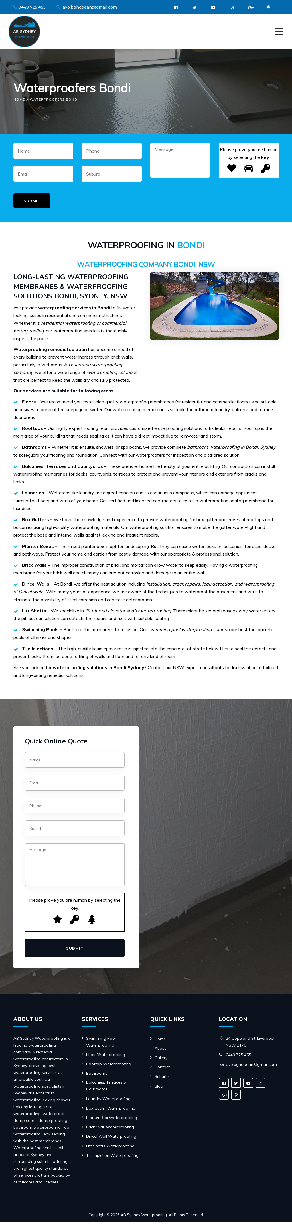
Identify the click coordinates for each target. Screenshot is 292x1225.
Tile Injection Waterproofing (112, 1158)
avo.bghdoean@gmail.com (90, 7)
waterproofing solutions (178, 431)
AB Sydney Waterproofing (144, 1217)
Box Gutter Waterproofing (110, 1110)
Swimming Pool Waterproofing (101, 1044)
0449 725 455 (32, 7)
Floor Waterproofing (105, 1057)
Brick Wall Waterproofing (110, 1129)
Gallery (161, 1060)
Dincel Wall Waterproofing (111, 1139)
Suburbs (162, 1079)
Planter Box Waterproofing (111, 1120)
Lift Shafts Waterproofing (110, 1148)
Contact (162, 1069)
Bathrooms (96, 1076)
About (160, 1050)
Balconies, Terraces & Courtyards (106, 1088)
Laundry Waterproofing (108, 1101)
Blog (159, 1088)
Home (160, 1041)
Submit (32, 203)
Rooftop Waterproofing (108, 1066)
